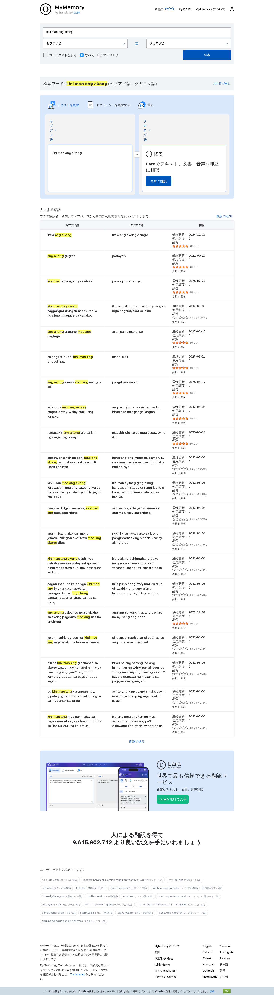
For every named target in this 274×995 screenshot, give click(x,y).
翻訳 (157, 952)
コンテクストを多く (59, 55)
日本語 (224, 964)
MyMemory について (210, 9)
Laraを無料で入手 (173, 799)
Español (208, 958)
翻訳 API (185, 9)
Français (208, 964)
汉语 (222, 970)
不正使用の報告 (164, 958)
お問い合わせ (162, 964)
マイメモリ (107, 55)
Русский (225, 958)
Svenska (225, 946)
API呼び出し (222, 83)
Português (226, 952)
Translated (77, 974)
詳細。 (213, 991)
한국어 (224, 976)
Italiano (207, 952)
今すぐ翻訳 (158, 181)
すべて (87, 55)
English (207, 946)
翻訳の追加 (224, 216)
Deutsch (208, 970)
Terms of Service (165, 976)
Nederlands (210, 976)
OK (227, 991)
